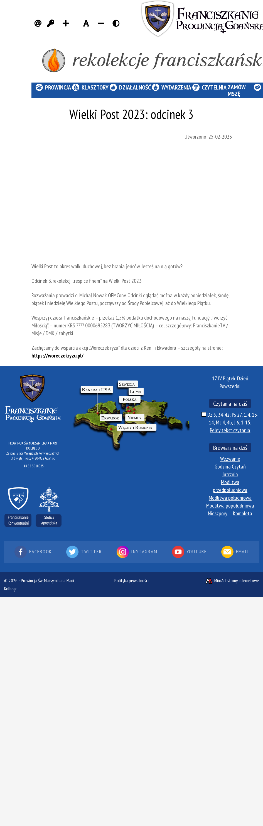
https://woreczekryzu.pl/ (57, 355)
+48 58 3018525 (33, 466)
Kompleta (242, 513)
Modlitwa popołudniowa (230, 505)
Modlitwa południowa (230, 497)
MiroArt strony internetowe (232, 581)
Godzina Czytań (230, 466)
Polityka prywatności (131, 581)
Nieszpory (217, 513)
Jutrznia (230, 474)
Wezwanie (230, 458)
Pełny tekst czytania (230, 430)
